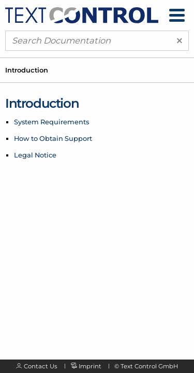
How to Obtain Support (53, 138)
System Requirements (51, 122)
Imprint (90, 366)
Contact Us (40, 366)
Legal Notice (35, 155)
